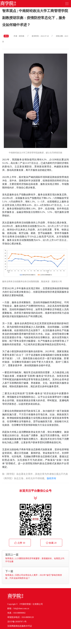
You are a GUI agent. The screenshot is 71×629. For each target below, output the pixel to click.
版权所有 (51, 478)
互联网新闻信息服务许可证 (19, 626)
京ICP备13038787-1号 (17, 622)
